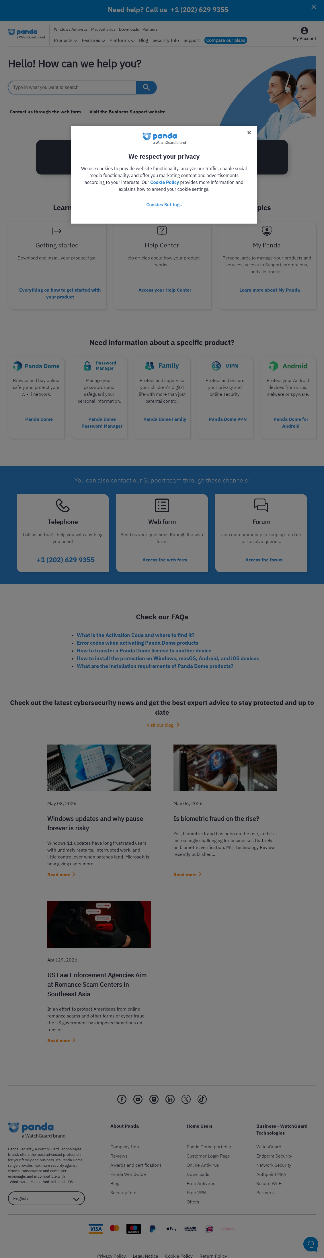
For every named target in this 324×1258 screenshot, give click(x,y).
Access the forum (264, 551)
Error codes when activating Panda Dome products (137, 632)
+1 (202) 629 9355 (200, 9)
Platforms (122, 40)
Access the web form (165, 551)
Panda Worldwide (128, 1163)
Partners (150, 29)
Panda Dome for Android (291, 417)
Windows (73, 1165)
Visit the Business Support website (122, 112)
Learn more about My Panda (269, 287)
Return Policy (213, 1245)
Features (93, 40)
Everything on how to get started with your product (60, 291)
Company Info (124, 1136)
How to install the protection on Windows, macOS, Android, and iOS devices (168, 647)
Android (23, 1171)
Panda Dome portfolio (209, 1136)
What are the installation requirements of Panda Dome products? (155, 655)
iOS (41, 1171)
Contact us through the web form (43, 112)
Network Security (273, 1154)
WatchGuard (268, 1136)
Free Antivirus (201, 1173)
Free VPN (196, 1182)
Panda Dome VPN (228, 413)
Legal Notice (145, 1245)
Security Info (166, 40)
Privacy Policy (111, 1245)
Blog (143, 40)
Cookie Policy (179, 1245)
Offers (193, 1191)
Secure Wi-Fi (269, 1173)
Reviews (119, 1145)
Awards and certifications (136, 1154)
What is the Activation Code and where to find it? (135, 624)
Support (192, 40)
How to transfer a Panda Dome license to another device (144, 640)
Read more (59, 864)
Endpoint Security (274, 1145)
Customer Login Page (208, 1145)
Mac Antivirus (103, 29)
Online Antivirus (203, 1154)
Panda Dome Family (164, 413)
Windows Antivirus (71, 29)
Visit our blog (160, 714)
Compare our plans (225, 40)
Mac (11, 1171)
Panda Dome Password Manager (101, 417)
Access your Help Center (164, 287)
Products (65, 40)
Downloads (129, 29)
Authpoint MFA (271, 1163)
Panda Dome (39, 413)
